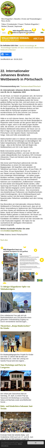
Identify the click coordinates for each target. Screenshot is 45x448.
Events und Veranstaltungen (31, 19)
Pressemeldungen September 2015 (11, 48)
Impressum (18, 26)
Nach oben (4, 240)
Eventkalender (12, 24)
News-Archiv (5, 21)
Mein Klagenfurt (7, 19)
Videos (3, 24)
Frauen (20, 24)
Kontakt (10, 26)
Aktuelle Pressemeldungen (26, 45)
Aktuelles (17, 19)
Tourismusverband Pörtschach (30, 86)
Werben (3, 26)
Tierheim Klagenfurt (31, 24)
